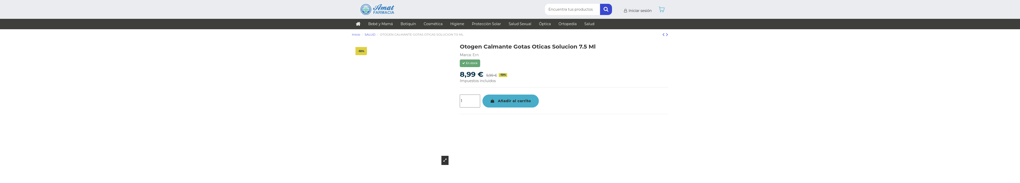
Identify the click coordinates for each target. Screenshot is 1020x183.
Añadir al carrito (510, 101)
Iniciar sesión (637, 10)
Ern (476, 55)
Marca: (465, 55)
